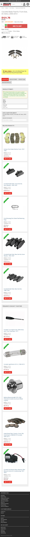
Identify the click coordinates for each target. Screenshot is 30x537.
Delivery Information (5, 503)
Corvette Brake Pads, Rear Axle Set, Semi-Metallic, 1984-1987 (14, 255)
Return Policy (3, 496)
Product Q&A (22, 79)
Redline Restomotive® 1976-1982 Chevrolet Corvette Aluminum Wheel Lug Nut (13, 399)
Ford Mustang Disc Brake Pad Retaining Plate (14, 219)
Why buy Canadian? (4, 500)
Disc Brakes (12, 8)
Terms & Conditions (4, 506)
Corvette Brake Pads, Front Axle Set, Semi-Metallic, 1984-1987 (13, 184)
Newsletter (3, 531)
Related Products (6, 82)
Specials (2, 520)
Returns (2, 513)
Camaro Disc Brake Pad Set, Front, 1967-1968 (14, 149)
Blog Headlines (4, 522)
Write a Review (16, 31)
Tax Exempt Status (4, 499)
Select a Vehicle (8, 71)
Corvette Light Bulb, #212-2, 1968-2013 (14, 364)
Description (5, 79)
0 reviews (10, 31)
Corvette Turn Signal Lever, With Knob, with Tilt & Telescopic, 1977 (14, 330)
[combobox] (15, 120)
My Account (3, 527)
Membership (3, 532)
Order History (3, 528)
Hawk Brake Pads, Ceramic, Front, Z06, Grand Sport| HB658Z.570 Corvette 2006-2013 (14, 435)
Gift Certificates (4, 519)
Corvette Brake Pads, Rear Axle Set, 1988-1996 (13, 289)
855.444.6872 (12, 0)
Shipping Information (5, 498)
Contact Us (18, 0)
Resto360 (3, 495)
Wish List (2, 530)
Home (3, 8)
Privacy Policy (3, 505)
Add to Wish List (6, 33)
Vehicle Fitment (13, 79)
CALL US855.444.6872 (24, 37)
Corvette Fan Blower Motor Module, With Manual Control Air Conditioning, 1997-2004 (14, 471)
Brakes (6, 8)
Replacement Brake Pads (20, 8)
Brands (2, 518)
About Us (3, 502)
